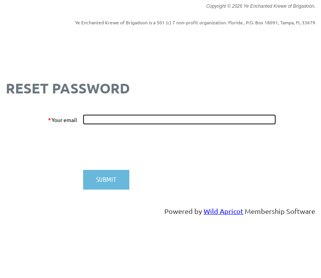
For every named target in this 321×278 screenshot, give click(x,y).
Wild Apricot (223, 211)
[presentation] (141, 147)
